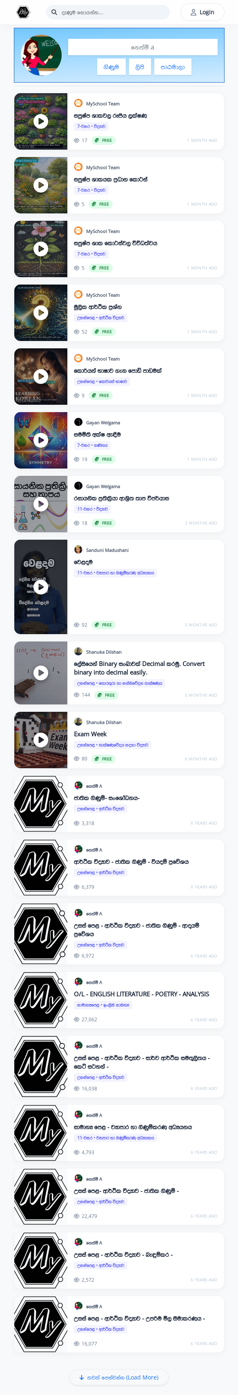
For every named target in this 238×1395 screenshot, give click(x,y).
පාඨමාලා (173, 66)
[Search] (108, 12)
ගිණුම (111, 66)
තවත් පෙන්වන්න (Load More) (119, 1377)
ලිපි (140, 66)
